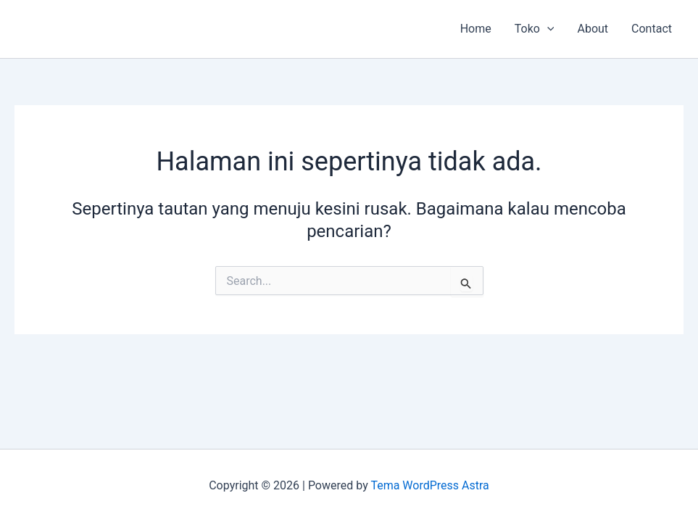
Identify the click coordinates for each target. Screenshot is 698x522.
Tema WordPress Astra (429, 485)
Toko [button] (534, 29)
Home (475, 29)
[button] (547, 29)
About (592, 29)
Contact (651, 29)
